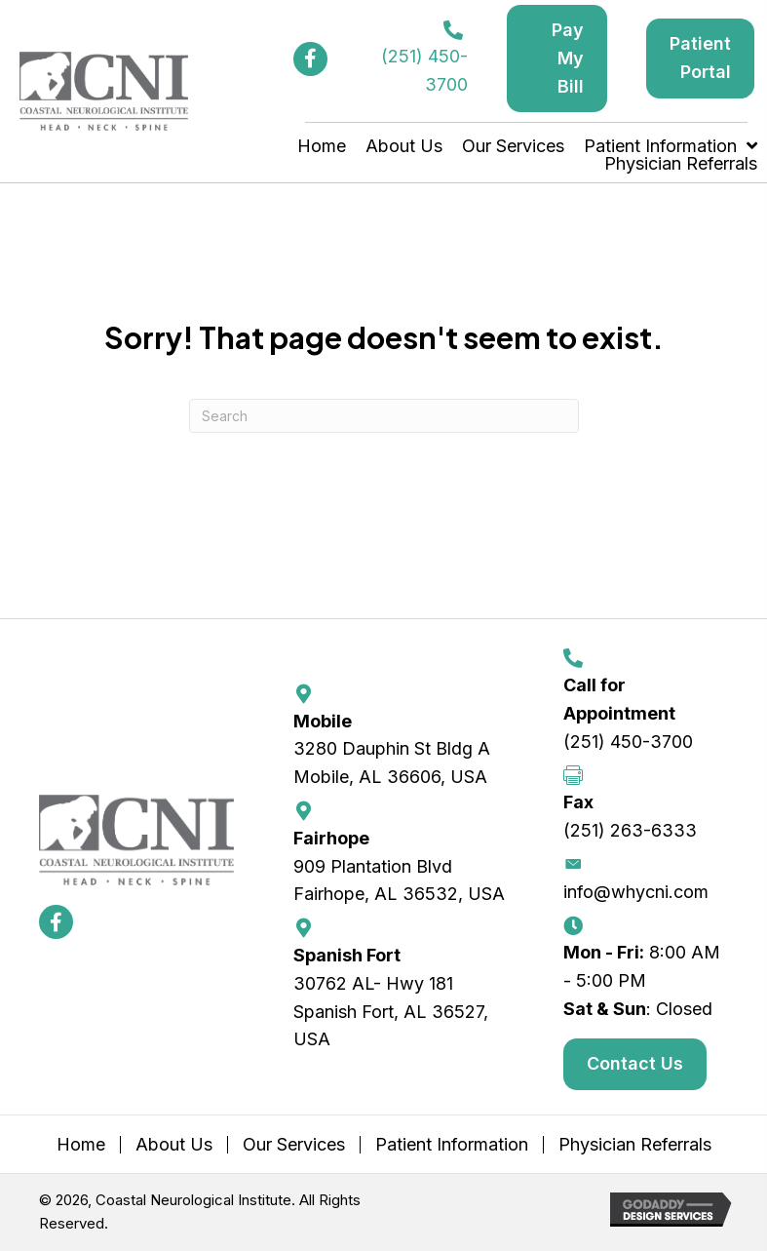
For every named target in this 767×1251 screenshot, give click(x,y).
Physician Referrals (634, 1144)
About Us (173, 1144)
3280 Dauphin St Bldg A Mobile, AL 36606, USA (391, 762)
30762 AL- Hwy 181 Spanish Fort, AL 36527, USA (390, 1011)
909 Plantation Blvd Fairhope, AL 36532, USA (399, 880)
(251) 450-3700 (628, 741)
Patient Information (451, 1144)
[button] (310, 59)
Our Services (294, 1144)
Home (81, 1144)
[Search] (384, 416)
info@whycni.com (636, 891)
